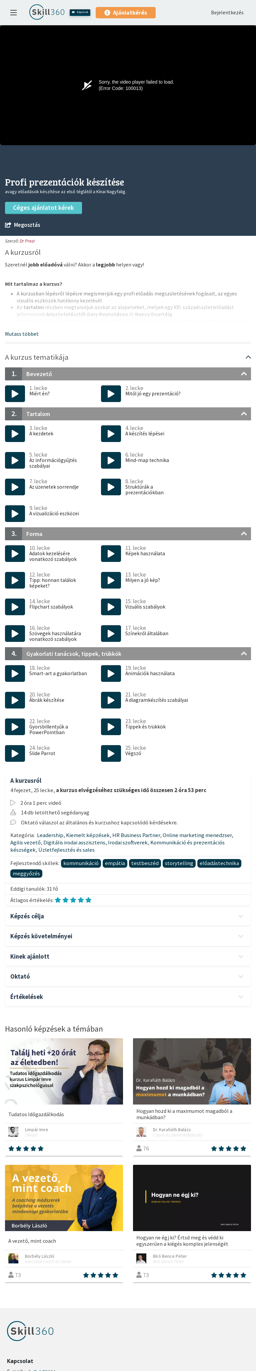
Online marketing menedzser (197, 835)
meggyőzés (26, 873)
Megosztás (22, 225)
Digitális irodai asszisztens (74, 842)
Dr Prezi (27, 241)
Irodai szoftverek (128, 842)
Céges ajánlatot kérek (43, 208)
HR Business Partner (136, 835)
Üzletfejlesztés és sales (66, 849)
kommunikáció (81, 863)
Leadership (50, 835)
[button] (22, 333)
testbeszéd (145, 863)
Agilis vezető (25, 842)
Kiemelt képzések (88, 835)
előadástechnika (219, 863)
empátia (115, 863)
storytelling (179, 863)
